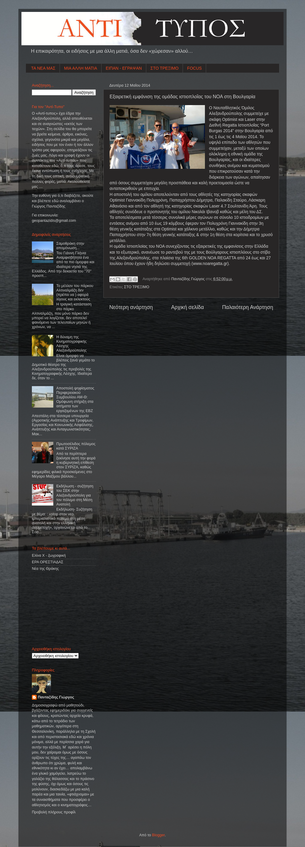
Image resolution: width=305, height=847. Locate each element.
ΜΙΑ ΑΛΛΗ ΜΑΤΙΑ (80, 68)
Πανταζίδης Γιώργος (188, 279)
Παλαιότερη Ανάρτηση (247, 307)
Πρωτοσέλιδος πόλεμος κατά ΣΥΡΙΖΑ (75, 446)
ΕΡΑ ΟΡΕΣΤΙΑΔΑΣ (47, 562)
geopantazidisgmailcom (54, 221)
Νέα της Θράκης (45, 569)
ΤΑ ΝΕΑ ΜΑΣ (43, 68)
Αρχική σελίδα (187, 307)
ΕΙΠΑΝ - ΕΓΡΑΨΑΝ (124, 68)
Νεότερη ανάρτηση (131, 307)
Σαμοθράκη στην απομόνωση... (70, 245)
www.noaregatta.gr (210, 263)
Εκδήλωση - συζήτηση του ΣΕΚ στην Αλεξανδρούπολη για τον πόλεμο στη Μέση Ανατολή (74, 495)
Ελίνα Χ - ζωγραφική (49, 555)
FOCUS (194, 68)
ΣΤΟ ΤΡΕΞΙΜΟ (164, 68)
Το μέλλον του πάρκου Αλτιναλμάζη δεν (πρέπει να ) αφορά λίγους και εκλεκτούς (74, 292)
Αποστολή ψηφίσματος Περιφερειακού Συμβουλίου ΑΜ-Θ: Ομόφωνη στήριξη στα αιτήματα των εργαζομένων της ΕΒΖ (75, 399)
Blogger (158, 835)
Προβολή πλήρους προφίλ (54, 812)
